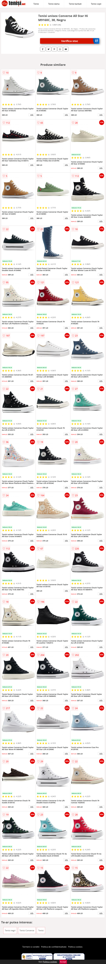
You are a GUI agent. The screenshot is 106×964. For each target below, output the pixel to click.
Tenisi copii (96, 3)
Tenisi (36, 3)
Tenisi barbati (75, 3)
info (31, 115)
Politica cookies (75, 946)
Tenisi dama (53, 3)
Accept (63, 961)
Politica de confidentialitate (53, 946)
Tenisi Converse (27, 930)
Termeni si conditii (30, 946)
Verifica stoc (80, 41)
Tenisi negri (10, 930)
